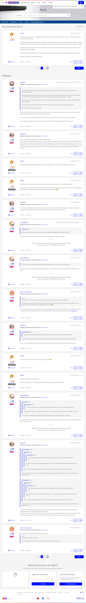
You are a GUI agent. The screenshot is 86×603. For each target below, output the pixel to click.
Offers (51, 2)
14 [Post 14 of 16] (22, 520)
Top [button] (83, 592)
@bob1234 (24, 229)
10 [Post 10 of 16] (22, 348)
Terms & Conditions (29, 592)
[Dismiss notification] (82, 6)
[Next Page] (47, 68)
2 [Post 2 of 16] (22, 126)
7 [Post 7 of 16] (22, 250)
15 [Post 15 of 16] (22, 550)
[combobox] (46, 15)
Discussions (25, 2)
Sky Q (43, 9)
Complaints (60, 592)
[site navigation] (3, 2)
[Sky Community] (12, 2)
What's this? (11, 40)
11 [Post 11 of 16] (22, 367)
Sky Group (20, 594)
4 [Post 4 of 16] (22, 173)
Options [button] (79, 26)
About (44, 2)
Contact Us (66, 592)
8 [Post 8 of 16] (22, 284)
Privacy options (20, 592)
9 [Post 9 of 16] (22, 317)
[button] (81, 33)
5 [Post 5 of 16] (22, 194)
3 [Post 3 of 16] (22, 153)
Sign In (81, 2)
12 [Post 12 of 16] (22, 387)
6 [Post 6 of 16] (22, 215)
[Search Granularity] (21, 15)
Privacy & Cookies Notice (40, 592)
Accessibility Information (51, 592)
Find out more (44, 84)
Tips (38, 2)
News (33, 2)
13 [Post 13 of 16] (22, 435)
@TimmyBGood (25, 332)
